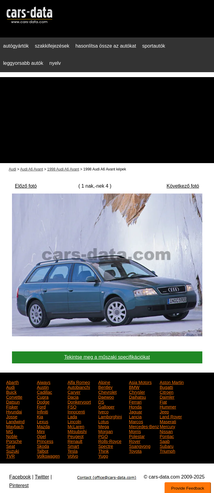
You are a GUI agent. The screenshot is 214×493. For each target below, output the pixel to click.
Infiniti (42, 411)
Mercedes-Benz (144, 426)
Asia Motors (140, 382)
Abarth (12, 382)
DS (101, 401)
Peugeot (76, 436)
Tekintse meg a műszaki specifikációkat (107, 357)
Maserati (168, 421)
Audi (12, 169)
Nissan (166, 431)
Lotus (103, 421)
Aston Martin (172, 382)
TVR (10, 455)
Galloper (106, 406)
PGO (103, 436)
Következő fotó (183, 186)
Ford (41, 406)
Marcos (136, 421)
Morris (135, 431)
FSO (72, 406)
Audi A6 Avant (31, 169)
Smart (73, 446)
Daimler (167, 396)
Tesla (73, 450)
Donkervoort (79, 401)
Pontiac (167, 436)
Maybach (15, 426)
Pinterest (19, 485)
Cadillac (44, 391)
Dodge (43, 401)
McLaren (76, 426)
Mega (103, 426)
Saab (165, 441)
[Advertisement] (107, 120)
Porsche (14, 441)
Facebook (20, 476)
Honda (135, 406)
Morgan (105, 431)
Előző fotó (26, 186)
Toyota (135, 450)
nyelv (55, 63)
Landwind (15, 421)
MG (9, 431)
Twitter (42, 476)
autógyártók (16, 46)
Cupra (43, 396)
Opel (41, 436)
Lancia (135, 416)
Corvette (14, 396)
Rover (134, 441)
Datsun (13, 401)
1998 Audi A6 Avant (63, 169)
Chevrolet (107, 391)
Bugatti (166, 387)
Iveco (103, 411)
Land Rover (171, 416)
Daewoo (106, 396)
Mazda (43, 426)
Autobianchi (79, 387)
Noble (12, 436)
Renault (75, 441)
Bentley (105, 387)
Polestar (137, 436)
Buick (11, 391)
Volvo (73, 455)
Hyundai (14, 411)
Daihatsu (137, 396)
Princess (45, 441)
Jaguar (135, 411)
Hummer (168, 406)
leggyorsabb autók (23, 63)
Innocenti (76, 411)
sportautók (153, 46)
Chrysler (137, 391)
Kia (40, 416)
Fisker (12, 406)
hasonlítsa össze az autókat (106, 46)
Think (103, 450)
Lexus (42, 421)
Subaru (166, 446)
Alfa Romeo (79, 382)
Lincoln (74, 421)
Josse (12, 416)
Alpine (104, 382)
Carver (74, 391)
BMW (134, 387)
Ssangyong (139, 446)
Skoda (43, 446)
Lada (72, 416)
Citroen (166, 391)
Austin (43, 387)
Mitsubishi (77, 431)
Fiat (163, 401)
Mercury (167, 426)
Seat (10, 446)
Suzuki (12, 450)
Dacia (73, 396)
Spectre (105, 446)
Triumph (167, 450)
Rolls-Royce (109, 441)
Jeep (164, 411)
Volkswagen (48, 455)
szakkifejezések (52, 46)
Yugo (103, 455)
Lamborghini (110, 416)
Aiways (43, 382)
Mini (41, 431)
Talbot (42, 450)
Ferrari (135, 401)
